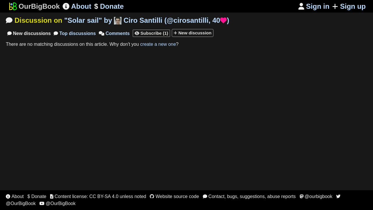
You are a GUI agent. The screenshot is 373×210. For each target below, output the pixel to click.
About (77, 6)
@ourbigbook (316, 196)
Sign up (349, 6)
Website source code (174, 196)
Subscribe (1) (151, 33)
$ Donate (36, 196)
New (29, 33)
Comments (114, 33)
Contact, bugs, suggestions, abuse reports (249, 196)
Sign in (314, 6)
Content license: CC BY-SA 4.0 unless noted (98, 196)
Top (75, 33)
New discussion (193, 32)
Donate (109, 6)
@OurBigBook (57, 203)
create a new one (158, 44)
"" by (146, 20)
